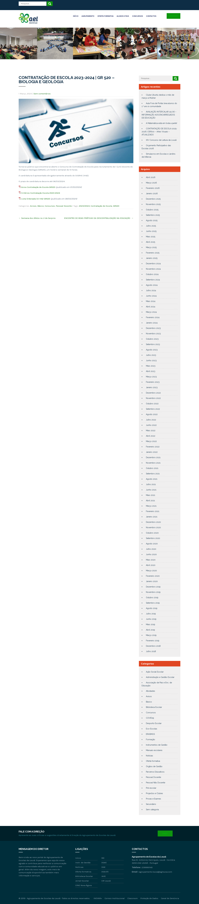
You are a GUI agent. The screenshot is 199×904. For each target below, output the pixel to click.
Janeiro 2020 (152, 581)
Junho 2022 (151, 425)
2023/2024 (84, 206)
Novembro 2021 (153, 463)
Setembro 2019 (153, 603)
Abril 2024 (150, 307)
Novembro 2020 (153, 527)
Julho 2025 (151, 226)
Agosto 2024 (152, 285)
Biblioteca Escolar (154, 707)
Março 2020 (151, 570)
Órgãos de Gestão (154, 766)
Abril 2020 (150, 565)
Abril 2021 (150, 500)
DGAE (104, 862)
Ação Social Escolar (155, 672)
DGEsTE (105, 871)
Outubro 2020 (152, 533)
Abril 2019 (150, 630)
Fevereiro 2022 (152, 447)
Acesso (173, 16)
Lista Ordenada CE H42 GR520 (35, 199)
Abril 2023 (150, 371)
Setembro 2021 (153, 474)
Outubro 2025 (152, 210)
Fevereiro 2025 (152, 253)
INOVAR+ (98, 898)
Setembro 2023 (153, 344)
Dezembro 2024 (153, 263)
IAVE (103, 876)
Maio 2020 (150, 560)
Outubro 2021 (152, 468)
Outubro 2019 (152, 597)
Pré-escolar (151, 788)
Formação (150, 739)
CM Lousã (106, 881)
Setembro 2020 (153, 538)
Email (165, 833)
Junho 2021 (151, 490)
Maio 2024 (150, 301)
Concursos (137, 16)
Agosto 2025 (151, 220)
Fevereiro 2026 (153, 188)
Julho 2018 (151, 651)
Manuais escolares (154, 750)
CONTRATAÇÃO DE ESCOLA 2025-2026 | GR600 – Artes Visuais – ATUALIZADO (159, 131)
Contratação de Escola (101, 206)
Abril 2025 (150, 242)
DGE (103, 867)
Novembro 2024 (153, 269)
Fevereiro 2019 (152, 640)
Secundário (151, 804)
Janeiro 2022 (152, 452)
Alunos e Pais (123, 16)
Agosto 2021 (151, 479)
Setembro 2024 (153, 280)
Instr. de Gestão (83, 862)
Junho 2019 (151, 619)
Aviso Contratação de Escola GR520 (38, 187)
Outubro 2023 (152, 339)
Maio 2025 (150, 236)
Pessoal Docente (64, 206)
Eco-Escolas (151, 729)
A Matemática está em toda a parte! (161, 123)
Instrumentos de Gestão (156, 745)
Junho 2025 (151, 231)
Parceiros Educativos (155, 772)
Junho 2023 (151, 360)
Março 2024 (151, 312)
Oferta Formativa (105, 16)
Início (75, 16)
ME (102, 858)
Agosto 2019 (151, 608)
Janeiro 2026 (152, 193)
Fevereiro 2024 (152, 317)
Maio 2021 (150, 495)
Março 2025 (151, 247)
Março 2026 (151, 183)
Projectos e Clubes (154, 793)
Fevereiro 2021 (152, 511)
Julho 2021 (151, 484)
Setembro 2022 (153, 409)
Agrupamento (88, 16)
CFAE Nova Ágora (83, 885)
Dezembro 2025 (153, 199)
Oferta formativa (153, 761)
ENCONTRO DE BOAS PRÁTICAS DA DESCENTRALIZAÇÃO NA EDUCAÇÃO (98, 218)
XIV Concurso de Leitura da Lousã (161, 140)
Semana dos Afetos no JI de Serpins (37, 218)
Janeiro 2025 (151, 258)
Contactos (151, 16)
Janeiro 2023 (152, 387)
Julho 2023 (151, 355)
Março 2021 (151, 506)
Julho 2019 (151, 614)
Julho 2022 (151, 420)
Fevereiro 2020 (153, 576)
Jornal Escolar (82, 881)
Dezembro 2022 (153, 393)
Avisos (33, 206)
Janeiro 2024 (152, 323)
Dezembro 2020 (153, 522)
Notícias (149, 756)
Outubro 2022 (152, 403)
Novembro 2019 (153, 592)
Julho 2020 (151, 549)
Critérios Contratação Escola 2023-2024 (40, 193)
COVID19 (150, 718)
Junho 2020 (151, 554)
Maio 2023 (150, 366)
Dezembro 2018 (153, 646)
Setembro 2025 (153, 215)
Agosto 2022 (152, 414)
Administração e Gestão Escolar (160, 677)
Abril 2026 (150, 177)
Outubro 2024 (152, 274)
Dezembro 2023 (153, 328)
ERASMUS (150, 734)
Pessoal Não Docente (155, 782)
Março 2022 (151, 441)
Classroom (132, 898)
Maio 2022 (150, 430)
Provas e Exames (153, 799)
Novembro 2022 (153, 398)
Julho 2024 (151, 290)
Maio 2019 (150, 624)
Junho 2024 (151, 296)
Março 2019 (151, 635)
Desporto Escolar (154, 723)
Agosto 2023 (152, 350)
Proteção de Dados (149, 898)
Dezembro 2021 (153, 457)
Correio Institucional (115, 898)
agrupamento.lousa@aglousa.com (155, 872)
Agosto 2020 (152, 544)
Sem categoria (152, 809)
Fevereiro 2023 (152, 382)
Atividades (150, 691)
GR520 (116, 206)
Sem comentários (42, 93)
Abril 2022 (150, 436)
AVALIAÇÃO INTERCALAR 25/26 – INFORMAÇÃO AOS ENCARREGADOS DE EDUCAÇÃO (159, 115)
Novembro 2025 (153, 204)
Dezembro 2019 (153, 587)
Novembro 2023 (153, 333)
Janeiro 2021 (151, 517)
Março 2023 (151, 377)
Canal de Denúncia (170, 898)
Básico (40, 206)
